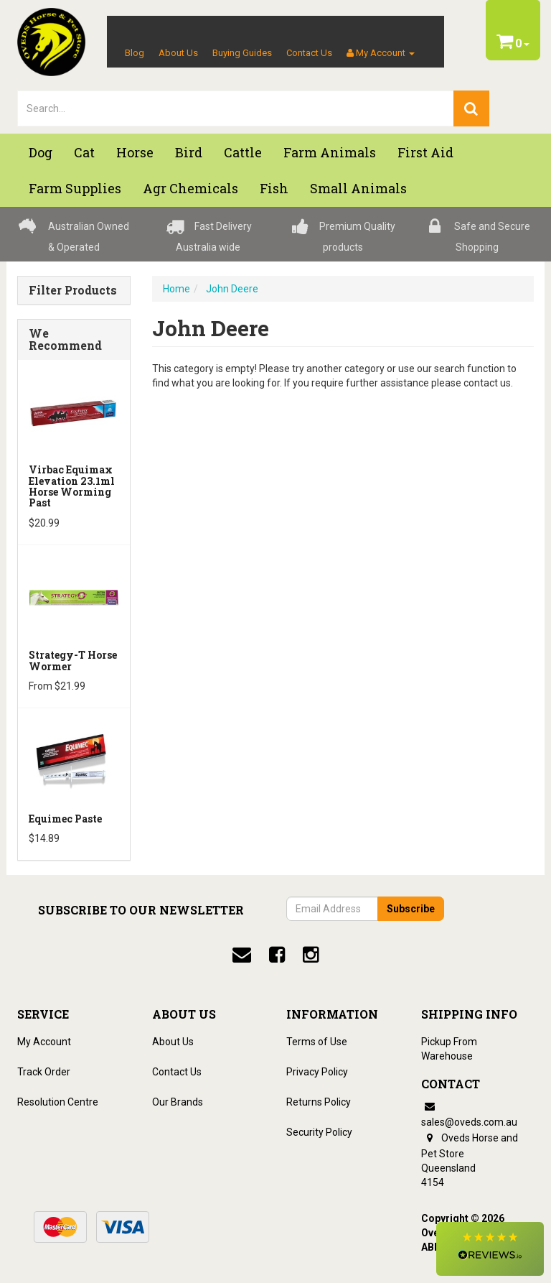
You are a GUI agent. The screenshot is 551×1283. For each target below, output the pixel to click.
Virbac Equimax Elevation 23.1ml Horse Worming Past (72, 486)
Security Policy (319, 1132)
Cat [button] (84, 152)
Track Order (43, 1072)
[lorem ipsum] (235, 108)
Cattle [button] (243, 152)
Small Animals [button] (358, 188)
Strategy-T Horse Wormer (73, 660)
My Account (44, 1041)
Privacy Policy (317, 1072)
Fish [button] (274, 188)
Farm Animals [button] (329, 152)
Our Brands (177, 1102)
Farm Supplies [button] (75, 188)
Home (176, 289)
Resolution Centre (57, 1102)
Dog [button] (40, 152)
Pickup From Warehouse (449, 1049)
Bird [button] (188, 152)
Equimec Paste (65, 818)
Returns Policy (318, 1102)
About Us (178, 52)
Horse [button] (135, 152)
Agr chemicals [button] (190, 188)
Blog (134, 52)
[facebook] (276, 954)
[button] (490, 1249)
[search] (471, 108)
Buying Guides (242, 52)
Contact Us (309, 52)
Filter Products (73, 290)
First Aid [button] (425, 152)
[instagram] (310, 954)
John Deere (232, 289)
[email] (242, 954)
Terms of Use (316, 1041)
